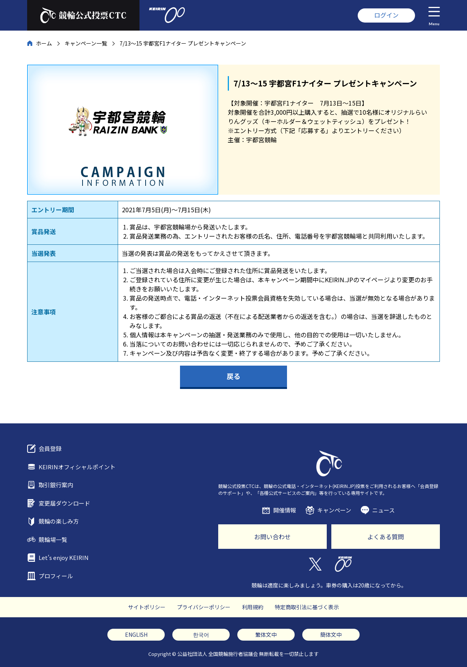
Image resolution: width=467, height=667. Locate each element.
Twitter (314, 564)
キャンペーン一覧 (86, 43)
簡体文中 (331, 634)
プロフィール (56, 576)
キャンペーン (334, 510)
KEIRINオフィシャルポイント (77, 467)
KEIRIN (343, 564)
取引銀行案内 (56, 485)
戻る (233, 376)
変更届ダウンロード (64, 503)
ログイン (386, 15)
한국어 (201, 634)
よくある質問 (385, 536)
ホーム (44, 43)
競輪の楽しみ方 (59, 521)
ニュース (383, 510)
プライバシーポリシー (203, 607)
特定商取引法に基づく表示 (307, 607)
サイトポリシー (146, 607)
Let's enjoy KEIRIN (64, 557)
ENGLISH (136, 634)
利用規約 (252, 607)
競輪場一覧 (53, 539)
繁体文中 (266, 634)
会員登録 (50, 448)
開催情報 (284, 510)
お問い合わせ (272, 536)
